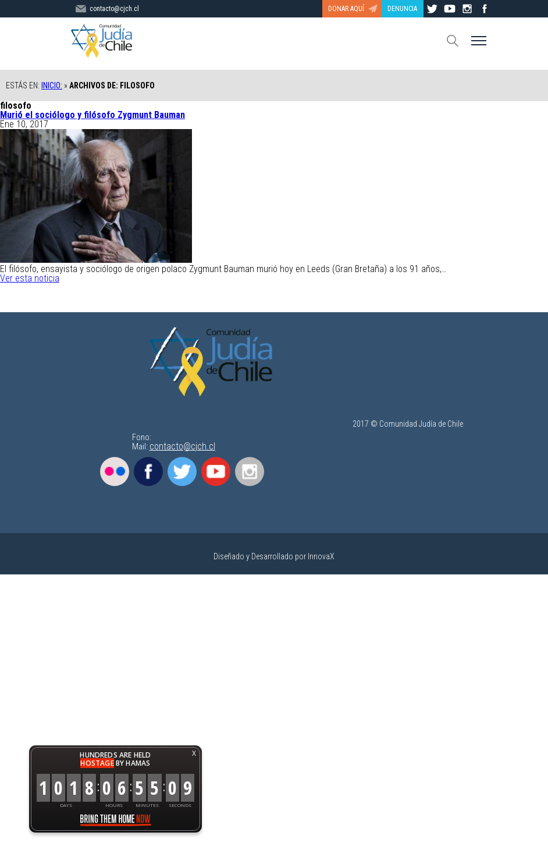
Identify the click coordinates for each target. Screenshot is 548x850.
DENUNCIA (402, 9)
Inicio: (51, 85)
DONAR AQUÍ (346, 9)
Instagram (249, 471)
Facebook (148, 471)
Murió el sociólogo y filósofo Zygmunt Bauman (92, 114)
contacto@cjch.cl (182, 446)
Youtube (215, 471)
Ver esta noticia (29, 278)
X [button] (194, 753)
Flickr (114, 471)
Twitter (182, 471)
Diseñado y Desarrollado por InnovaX (274, 556)
